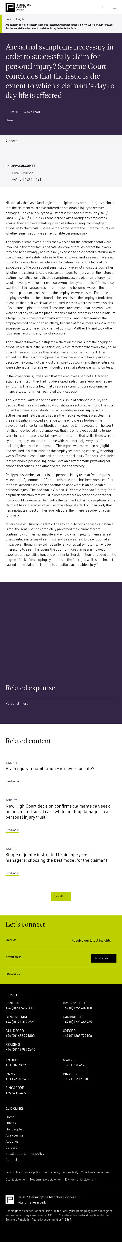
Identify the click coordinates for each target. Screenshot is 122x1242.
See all (61, 896)
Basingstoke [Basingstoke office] (74, 1003)
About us (12, 1141)
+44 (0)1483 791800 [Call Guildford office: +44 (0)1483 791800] (20, 1035)
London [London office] (12, 1003)
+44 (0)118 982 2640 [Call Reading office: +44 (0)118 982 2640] (20, 1049)
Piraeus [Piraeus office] (69, 1074)
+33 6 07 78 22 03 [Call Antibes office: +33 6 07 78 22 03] (18, 1065)
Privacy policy (32, 1172)
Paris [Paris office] (10, 1074)
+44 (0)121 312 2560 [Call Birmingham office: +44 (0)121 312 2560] (20, 1022)
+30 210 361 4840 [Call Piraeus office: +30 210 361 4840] (75, 1079)
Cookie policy (51, 1172)
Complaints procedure (95, 1172)
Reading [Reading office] (13, 1044)
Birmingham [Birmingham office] (16, 1017)
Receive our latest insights (94, 940)
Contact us (104, 958)
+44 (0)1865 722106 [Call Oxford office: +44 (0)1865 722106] (77, 1035)
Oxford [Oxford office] (69, 1030)
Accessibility (70, 1172)
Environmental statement (80, 1179)
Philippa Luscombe (20, 166)
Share (12, 121)
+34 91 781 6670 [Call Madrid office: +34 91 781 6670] (74, 1065)
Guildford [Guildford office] (15, 1030)
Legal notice (13, 1172)
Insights (20, 19)
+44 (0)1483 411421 (26, 179)
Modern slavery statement (46, 1179)
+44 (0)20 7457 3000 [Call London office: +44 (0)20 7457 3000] (20, 1008)
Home (9, 19)
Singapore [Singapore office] (15, 1088)
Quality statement (16, 1179)
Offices (11, 1123)
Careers (11, 1147)
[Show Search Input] (102, 7)
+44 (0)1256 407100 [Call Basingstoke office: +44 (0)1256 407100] (77, 1008)
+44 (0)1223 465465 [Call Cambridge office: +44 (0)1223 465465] (77, 1022)
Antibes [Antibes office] (12, 1060)
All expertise (15, 1135)
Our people (14, 1129)
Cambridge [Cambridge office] (72, 1017)
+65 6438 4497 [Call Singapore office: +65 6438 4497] (16, 1093)
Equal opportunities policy (25, 1153)
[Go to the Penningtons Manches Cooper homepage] (18, 7)
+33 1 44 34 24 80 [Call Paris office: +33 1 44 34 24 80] (18, 1079)
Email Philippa (23, 173)
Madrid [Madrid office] (69, 1060)
